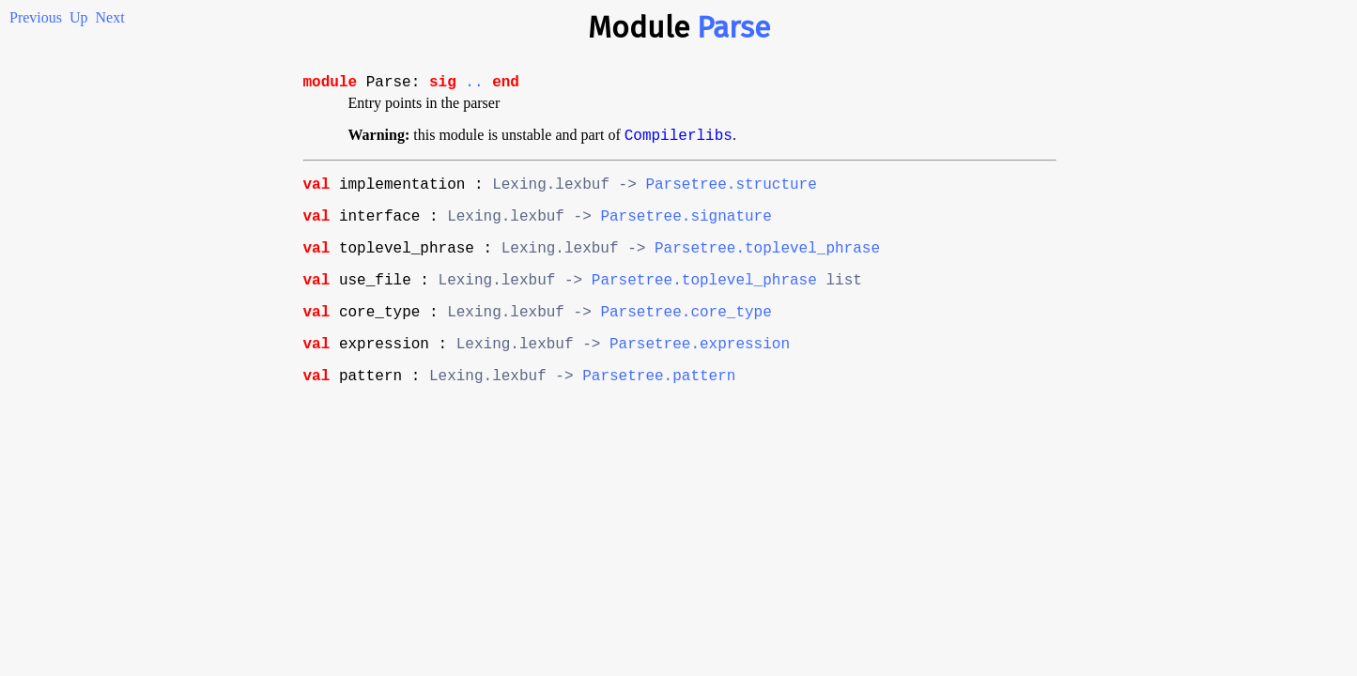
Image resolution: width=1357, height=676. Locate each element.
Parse (733, 27)
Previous (35, 17)
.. (474, 84)
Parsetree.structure (730, 193)
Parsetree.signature (685, 229)
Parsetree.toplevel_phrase (767, 264)
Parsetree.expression (699, 371)
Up (78, 17)
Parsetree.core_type (685, 336)
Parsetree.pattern (658, 407)
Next (110, 17)
